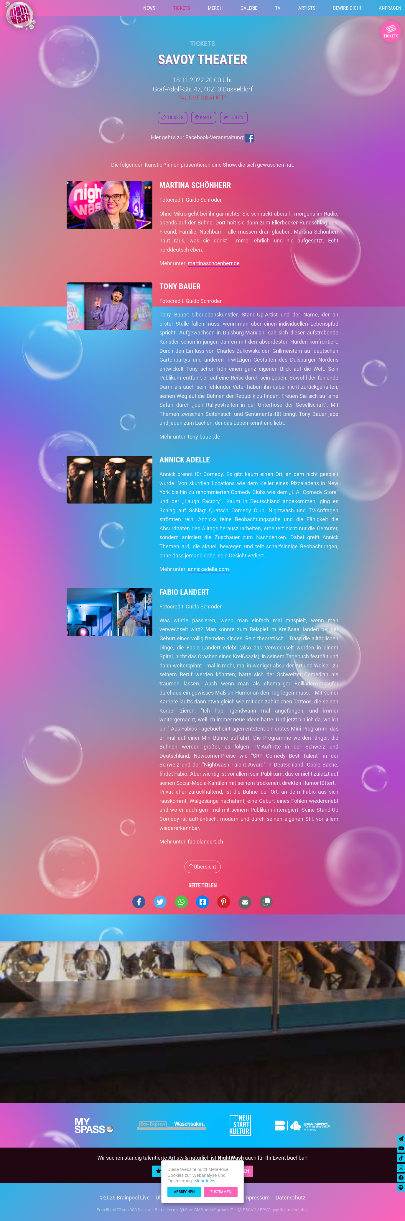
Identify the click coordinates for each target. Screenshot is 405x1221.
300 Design (140, 1209)
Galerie (249, 8)
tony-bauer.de (204, 437)
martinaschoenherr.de (214, 263)
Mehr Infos (204, 1180)
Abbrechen (184, 1191)
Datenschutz (290, 1197)
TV (278, 8)
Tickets (181, 8)
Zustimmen (220, 1191)
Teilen (233, 117)
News (149, 8)
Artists (306, 8)
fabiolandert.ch (205, 841)
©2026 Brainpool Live (125, 1197)
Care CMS (191, 1209)
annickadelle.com (208, 569)
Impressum (256, 1197)
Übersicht (202, 867)
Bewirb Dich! (347, 8)
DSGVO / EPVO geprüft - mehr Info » (273, 1209)
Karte (203, 117)
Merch (215, 8)
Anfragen (390, 8)
